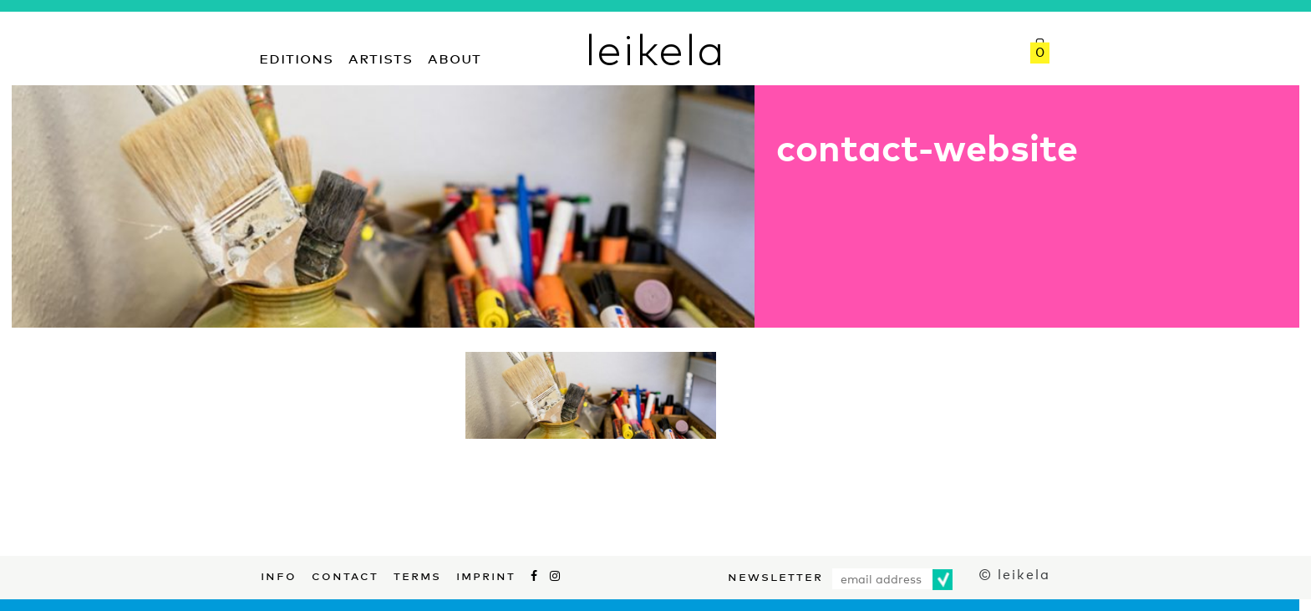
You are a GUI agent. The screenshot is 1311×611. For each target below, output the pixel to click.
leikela (655, 48)
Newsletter (775, 575)
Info (279, 574)
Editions (296, 56)
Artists (380, 56)
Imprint (486, 574)
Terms (417, 574)
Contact (345, 574)
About (454, 56)
